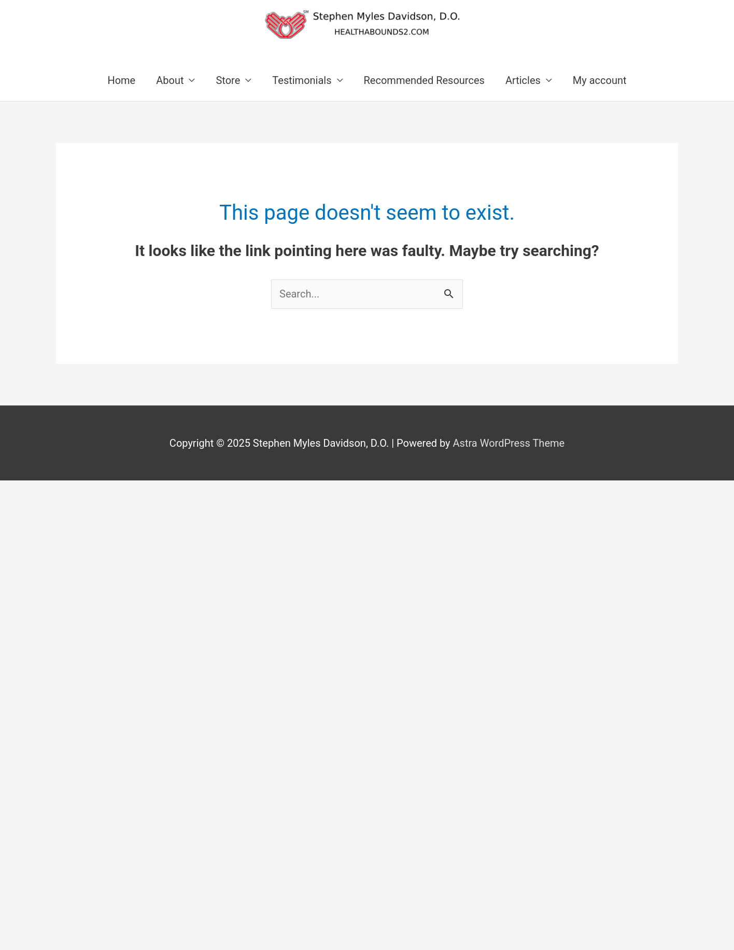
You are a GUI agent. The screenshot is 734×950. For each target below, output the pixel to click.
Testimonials (301, 80)
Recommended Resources (424, 80)
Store (228, 80)
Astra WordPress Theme (509, 443)
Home (121, 80)
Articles (523, 80)
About (170, 80)
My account (600, 80)
